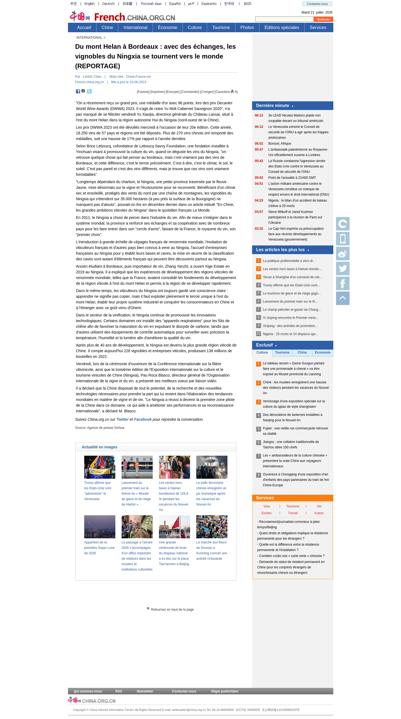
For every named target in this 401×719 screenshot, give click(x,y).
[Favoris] (143, 92)
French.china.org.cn (89, 82)
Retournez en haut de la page (172, 609)
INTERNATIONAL (89, 38)
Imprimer (157, 92)
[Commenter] (190, 92)
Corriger (207, 92)
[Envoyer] (173, 92)
